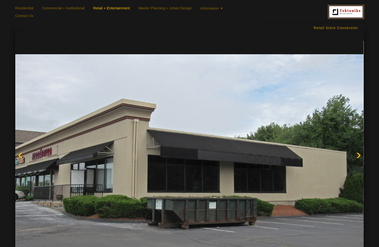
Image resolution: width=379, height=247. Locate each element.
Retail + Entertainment (111, 8)
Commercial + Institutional (63, 8)
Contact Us (24, 16)
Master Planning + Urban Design (165, 8)
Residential (24, 8)
